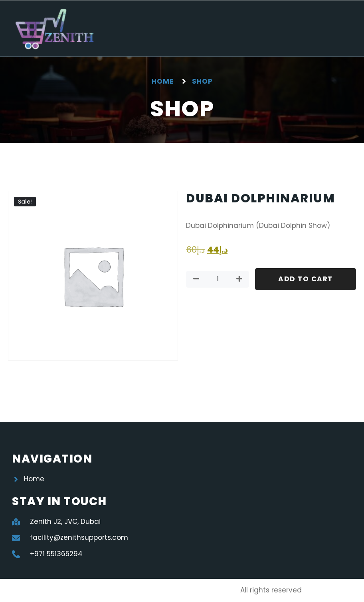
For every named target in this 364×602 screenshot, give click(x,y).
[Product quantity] (217, 279)
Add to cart (305, 279)
